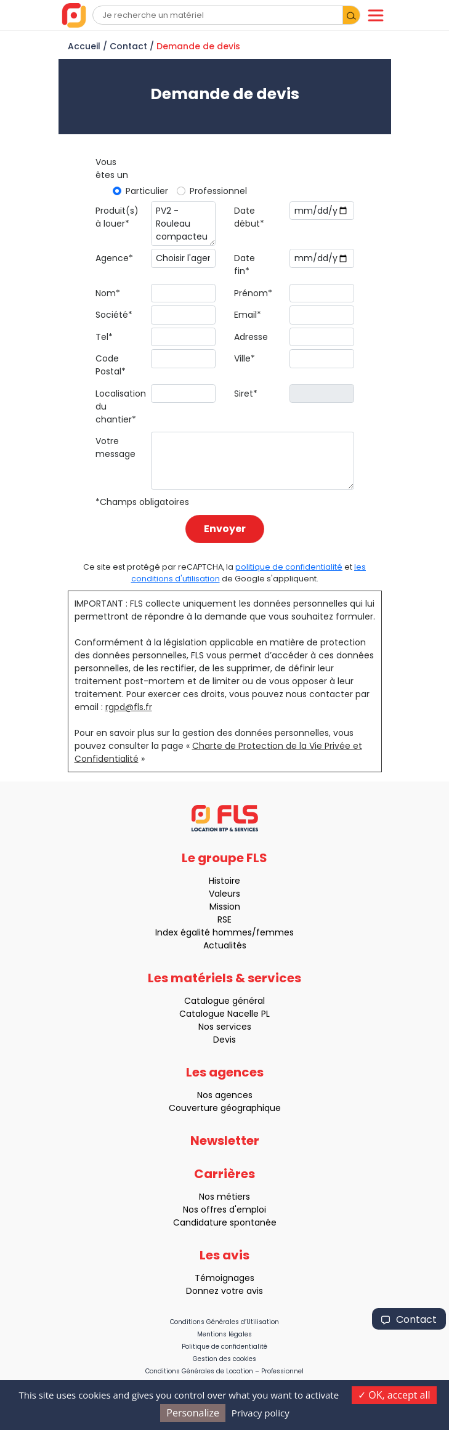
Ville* (244, 358)
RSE (219, 919)
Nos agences (220, 1095)
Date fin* (244, 264)
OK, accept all (394, 1395)
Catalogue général (219, 1001)
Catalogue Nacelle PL (219, 1014)
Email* (247, 315)
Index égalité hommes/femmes (219, 932)
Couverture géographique (220, 1108)
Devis (219, 1039)
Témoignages (219, 1278)
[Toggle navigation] (375, 15)
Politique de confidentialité (224, 1346)
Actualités (219, 945)
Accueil (84, 46)
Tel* (104, 337)
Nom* (107, 293)
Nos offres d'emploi (219, 1209)
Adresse (251, 337)
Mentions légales (224, 1334)
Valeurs (219, 893)
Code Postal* (110, 365)
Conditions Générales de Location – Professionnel (224, 1371)
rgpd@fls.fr (128, 707)
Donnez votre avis (219, 1291)
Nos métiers (219, 1196)
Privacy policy (260, 1413)
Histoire (219, 881)
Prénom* (253, 293)
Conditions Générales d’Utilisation (224, 1322)
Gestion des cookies (224, 1358)
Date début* (249, 217)
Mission (219, 906)
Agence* (114, 258)
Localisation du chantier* (118, 406)
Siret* (245, 393)
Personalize (192, 1413)
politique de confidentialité (288, 567)
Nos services (219, 1026)
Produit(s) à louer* (117, 217)
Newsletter (224, 1145)
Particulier (147, 191)
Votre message (115, 447)
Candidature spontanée (220, 1222)
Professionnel (218, 191)
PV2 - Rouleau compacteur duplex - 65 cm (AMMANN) (183, 223)
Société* (113, 315)
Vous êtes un (111, 168)
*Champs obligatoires (142, 502)
